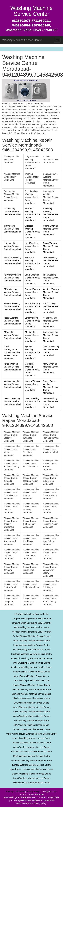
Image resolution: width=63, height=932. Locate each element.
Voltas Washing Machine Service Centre (31, 747)
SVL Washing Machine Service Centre (31, 703)
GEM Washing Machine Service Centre (31, 680)
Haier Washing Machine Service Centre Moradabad (12, 246)
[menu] (57, 40)
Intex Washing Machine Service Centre (31, 676)
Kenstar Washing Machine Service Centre (31, 765)
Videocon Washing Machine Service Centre (31, 632)
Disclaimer (20, 791)
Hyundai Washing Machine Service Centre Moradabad (32, 352)
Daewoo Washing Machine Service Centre (31, 774)
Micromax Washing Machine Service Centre (31, 760)
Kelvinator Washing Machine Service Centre (31, 667)
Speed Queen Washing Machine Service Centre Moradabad (51, 387)
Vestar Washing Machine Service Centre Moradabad (12, 321)
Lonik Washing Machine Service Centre (31, 711)
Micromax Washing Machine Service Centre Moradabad (12, 384)
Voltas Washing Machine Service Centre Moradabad (12, 367)
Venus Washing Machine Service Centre (31, 716)
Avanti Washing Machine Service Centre (31, 778)
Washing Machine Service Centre (22, 40)
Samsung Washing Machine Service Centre (31, 623)
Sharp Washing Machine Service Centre (31, 672)
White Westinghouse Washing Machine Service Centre (31, 734)
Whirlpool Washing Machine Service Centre (31, 618)
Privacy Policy (32, 791)
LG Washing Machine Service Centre (32, 614)
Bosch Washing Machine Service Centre (31, 649)
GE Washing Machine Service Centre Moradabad (12, 335)
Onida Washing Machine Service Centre (31, 663)
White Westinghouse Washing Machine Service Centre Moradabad (12, 352)
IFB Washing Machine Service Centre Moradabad (12, 229)
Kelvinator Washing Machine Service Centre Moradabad (12, 278)
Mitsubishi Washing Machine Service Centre (31, 751)
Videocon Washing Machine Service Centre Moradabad (32, 232)
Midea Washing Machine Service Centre (31, 782)
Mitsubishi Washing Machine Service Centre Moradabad (32, 370)
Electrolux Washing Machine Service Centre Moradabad (12, 260)
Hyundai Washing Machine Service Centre (31, 738)
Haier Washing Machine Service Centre (31, 640)
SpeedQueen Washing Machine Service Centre (31, 769)
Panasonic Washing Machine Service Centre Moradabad (32, 263)
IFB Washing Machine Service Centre (31, 627)
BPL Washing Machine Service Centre (31, 725)
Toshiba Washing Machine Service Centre (31, 743)
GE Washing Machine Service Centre (31, 720)
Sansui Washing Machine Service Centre (31, 685)
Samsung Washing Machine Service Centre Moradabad (51, 214)
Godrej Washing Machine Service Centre (31, 636)
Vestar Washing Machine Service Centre (31, 707)
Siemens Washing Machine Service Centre (31, 694)
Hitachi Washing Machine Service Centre (31, 698)
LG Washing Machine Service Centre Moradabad (12, 211)
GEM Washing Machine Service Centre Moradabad (12, 292)
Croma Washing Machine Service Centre (31, 729)
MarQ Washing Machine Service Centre (31, 756)
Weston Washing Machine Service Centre (31, 689)
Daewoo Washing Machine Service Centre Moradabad (12, 401)
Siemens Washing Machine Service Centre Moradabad (12, 306)
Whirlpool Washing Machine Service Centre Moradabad (32, 214)
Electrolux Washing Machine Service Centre (31, 654)
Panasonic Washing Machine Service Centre (31, 658)
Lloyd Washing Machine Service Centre (31, 645)
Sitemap (9, 791)
